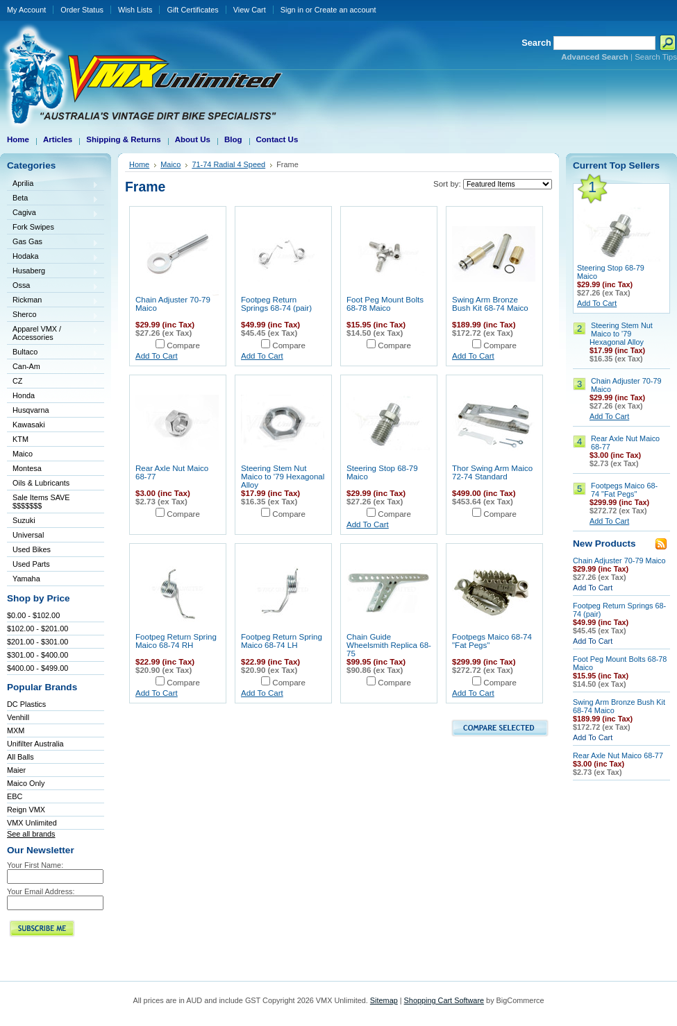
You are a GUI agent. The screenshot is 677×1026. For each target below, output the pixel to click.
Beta (53, 199)
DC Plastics (26, 704)
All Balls (20, 757)
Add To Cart (156, 356)
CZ (53, 382)
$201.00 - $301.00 (37, 642)
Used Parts (31, 564)
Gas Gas (53, 242)
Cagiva (53, 213)
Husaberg (53, 271)
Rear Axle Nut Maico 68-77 (618, 755)
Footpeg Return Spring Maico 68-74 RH (176, 641)
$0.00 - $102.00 (33, 615)
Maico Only (25, 783)
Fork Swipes (33, 227)
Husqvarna (53, 411)
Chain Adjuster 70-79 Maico (619, 560)
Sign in (292, 10)
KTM (53, 440)
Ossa (53, 286)
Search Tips (656, 57)
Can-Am (53, 367)
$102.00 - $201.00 (37, 628)
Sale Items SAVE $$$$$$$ (41, 501)
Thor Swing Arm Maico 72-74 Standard (492, 472)
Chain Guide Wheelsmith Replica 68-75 (388, 645)
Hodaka (53, 257)
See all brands (31, 834)
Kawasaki (53, 425)
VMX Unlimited (32, 823)
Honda (53, 396)
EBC (14, 796)
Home (139, 164)
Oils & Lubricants (40, 483)
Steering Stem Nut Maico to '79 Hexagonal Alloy (282, 476)
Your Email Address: (41, 891)
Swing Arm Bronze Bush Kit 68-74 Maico (490, 304)
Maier (16, 770)
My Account (26, 10)
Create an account (345, 10)
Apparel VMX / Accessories (53, 333)
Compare (183, 345)
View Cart (249, 10)
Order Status (81, 10)
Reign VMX (26, 809)
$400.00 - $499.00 (37, 668)
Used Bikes (31, 549)
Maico (53, 455)
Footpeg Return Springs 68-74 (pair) (276, 304)
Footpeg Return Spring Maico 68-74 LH (281, 641)
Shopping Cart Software (444, 1000)
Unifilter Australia (35, 743)
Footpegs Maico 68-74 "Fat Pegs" (624, 489)
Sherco (53, 315)
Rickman (53, 301)
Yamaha (53, 579)
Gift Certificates (192, 10)
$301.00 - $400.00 (37, 655)
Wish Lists (135, 10)
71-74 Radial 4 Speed (228, 164)
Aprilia (53, 184)
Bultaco (53, 353)
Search (536, 42)
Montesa (53, 469)
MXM (15, 730)
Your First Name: (35, 865)
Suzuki (53, 521)
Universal (53, 536)
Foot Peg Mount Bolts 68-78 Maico (385, 304)
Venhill (18, 717)
